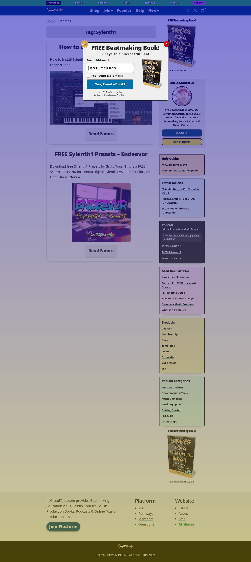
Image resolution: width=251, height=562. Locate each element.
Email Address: (98, 60)
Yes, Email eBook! (110, 84)
